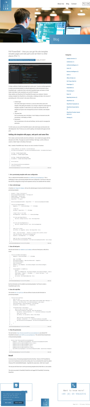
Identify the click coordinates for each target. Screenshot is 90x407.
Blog (67, 4)
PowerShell (20, 60)
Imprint (75, 404)
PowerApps (69, 84)
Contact (74, 4)
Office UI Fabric (70, 78)
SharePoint (31, 60)
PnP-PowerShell (39, 370)
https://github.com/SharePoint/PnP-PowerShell (19, 94)
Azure (68, 68)
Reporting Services (71, 97)
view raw (49, 167)
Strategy (69, 117)
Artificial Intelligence (72, 65)
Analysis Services (71, 58)
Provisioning (26, 60)
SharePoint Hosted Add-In (73, 107)
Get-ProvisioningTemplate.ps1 (15, 167)
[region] (30, 157)
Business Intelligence (72, 71)
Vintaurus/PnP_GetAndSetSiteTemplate (17, 363)
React (68, 94)
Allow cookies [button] (18, 402)
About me (61, 4)
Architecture (70, 61)
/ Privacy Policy (84, 404)
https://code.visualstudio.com (21, 92)
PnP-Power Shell (13, 60)
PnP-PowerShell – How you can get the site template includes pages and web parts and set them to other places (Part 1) (28, 53)
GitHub (28, 167)
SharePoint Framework (72, 104)
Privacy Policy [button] (7, 399)
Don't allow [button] (8, 402)
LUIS (68, 74)
